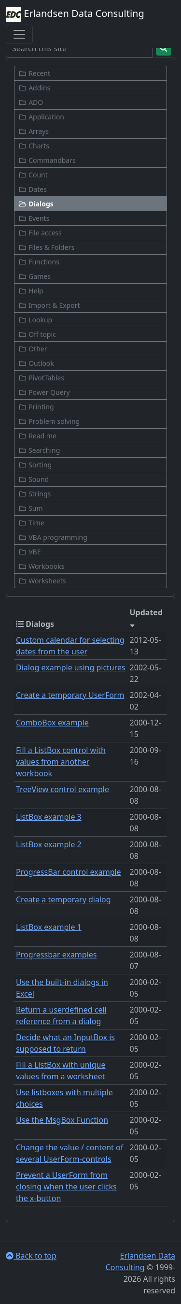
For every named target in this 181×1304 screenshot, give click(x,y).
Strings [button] (34, 493)
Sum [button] (30, 508)
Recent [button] (34, 73)
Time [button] (31, 522)
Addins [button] (34, 87)
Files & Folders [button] (46, 247)
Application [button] (41, 116)
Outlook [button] (36, 363)
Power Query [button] (44, 392)
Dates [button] (32, 189)
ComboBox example (52, 722)
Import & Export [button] (49, 305)
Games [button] (34, 276)
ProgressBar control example (68, 872)
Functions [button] (38, 261)
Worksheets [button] (42, 580)
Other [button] (32, 348)
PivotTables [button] (41, 377)
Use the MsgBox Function (62, 1120)
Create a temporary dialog (63, 899)
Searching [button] (39, 450)
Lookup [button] (35, 319)
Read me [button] (37, 435)
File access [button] (40, 232)
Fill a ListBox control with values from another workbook (61, 762)
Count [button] (33, 174)
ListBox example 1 (49, 927)
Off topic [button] (37, 334)
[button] (90, 203)
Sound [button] (33, 479)
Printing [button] (36, 406)
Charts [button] (33, 145)
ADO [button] (30, 102)
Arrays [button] (33, 131)
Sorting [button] (35, 464)
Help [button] (30, 290)
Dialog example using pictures (70, 667)
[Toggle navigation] (19, 34)
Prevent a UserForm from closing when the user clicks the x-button (66, 1186)
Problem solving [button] (49, 421)
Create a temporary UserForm (70, 695)
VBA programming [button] (52, 537)
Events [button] (33, 218)
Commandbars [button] (47, 160)
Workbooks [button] (41, 566)
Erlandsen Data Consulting (75, 14)
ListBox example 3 (49, 816)
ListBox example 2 (49, 844)
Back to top (31, 1255)
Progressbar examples (56, 954)
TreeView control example (62, 789)
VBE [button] (29, 551)
